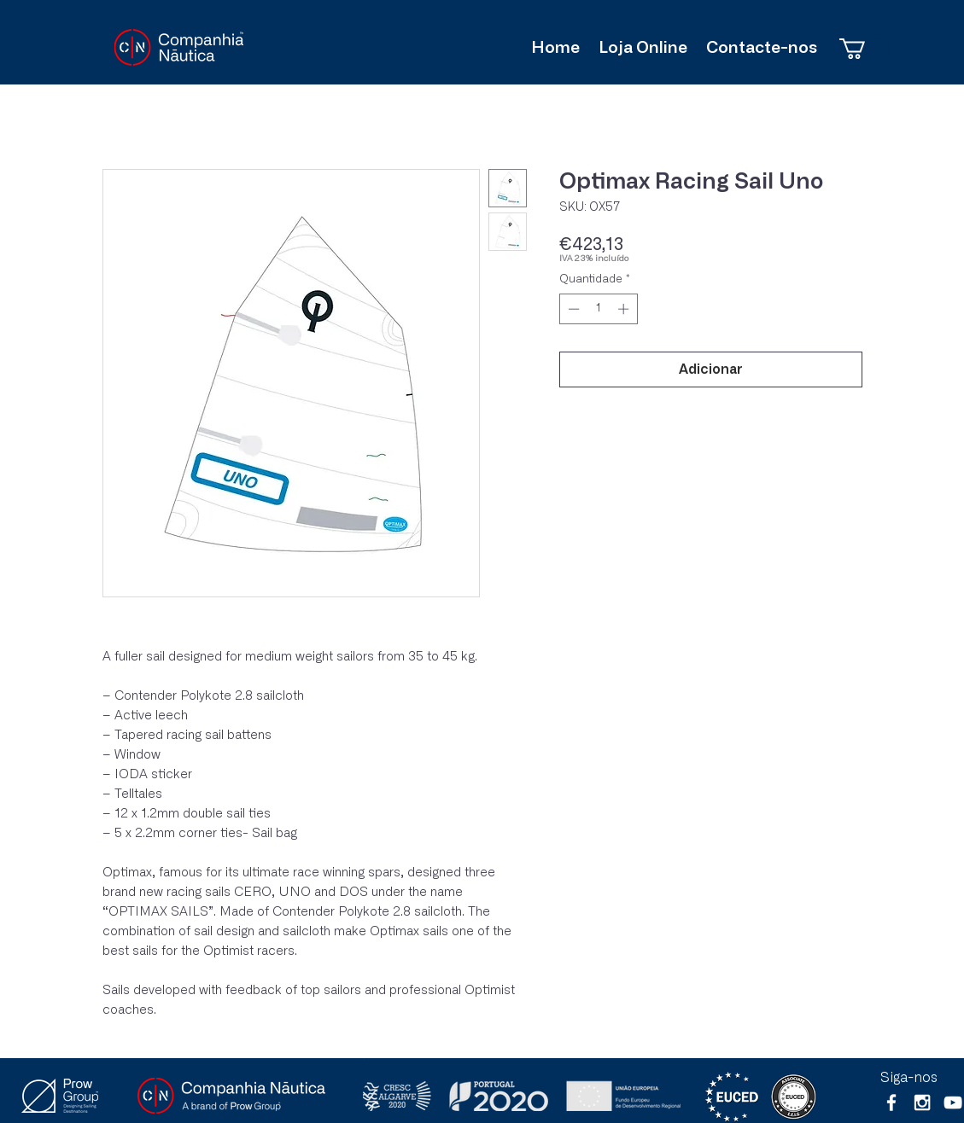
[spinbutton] (598, 308)
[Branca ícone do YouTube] (953, 1102)
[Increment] (625, 308)
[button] (864, 48)
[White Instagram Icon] (922, 1102)
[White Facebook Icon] (891, 1102)
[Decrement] (572, 308)
